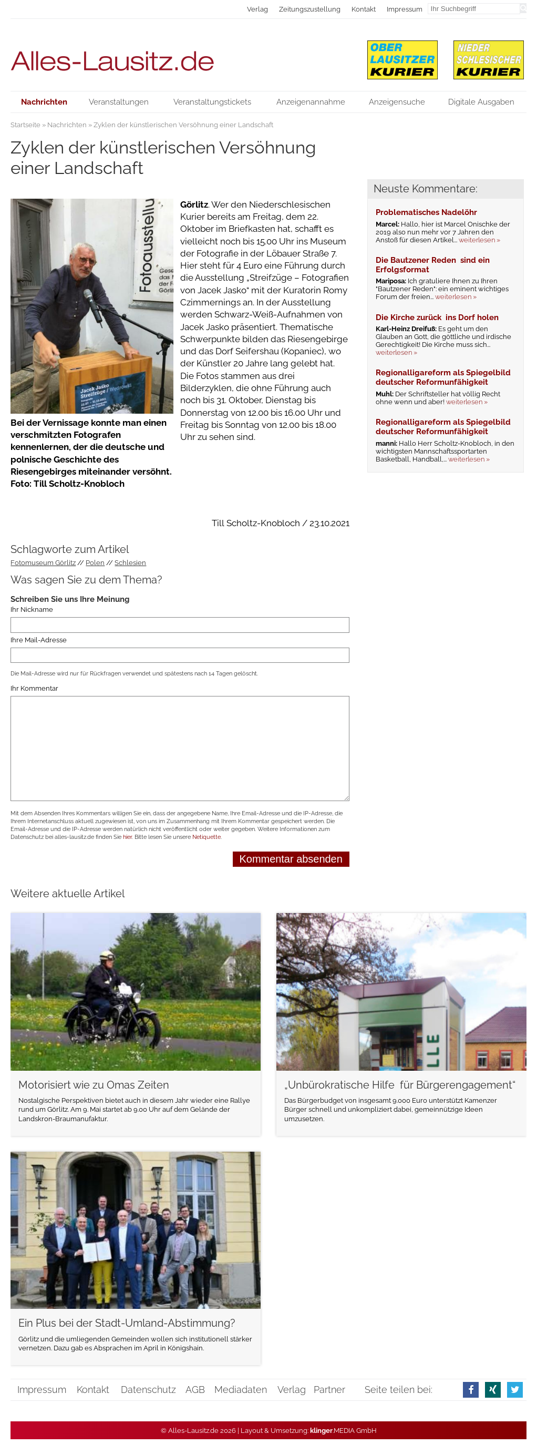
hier (127, 837)
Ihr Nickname (32, 609)
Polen (95, 563)
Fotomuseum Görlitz (43, 563)
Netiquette (206, 837)
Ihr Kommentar (34, 688)
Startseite (25, 125)
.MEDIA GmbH (343, 1430)
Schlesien (130, 563)
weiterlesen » (479, 240)
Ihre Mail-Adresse (39, 640)
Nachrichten (67, 125)
